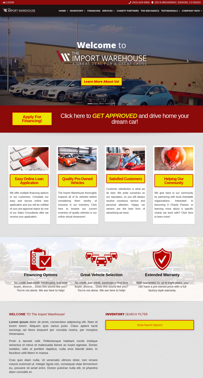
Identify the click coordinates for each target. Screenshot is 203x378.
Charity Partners (128, 10)
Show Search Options (149, 325)
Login (8, 2)
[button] (101, 81)
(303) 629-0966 (139, 2)
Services (108, 10)
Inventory (77, 10)
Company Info (192, 10)
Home (63, 10)
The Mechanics (150, 10)
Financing (93, 10)
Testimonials (170, 10)
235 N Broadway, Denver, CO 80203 (176, 2)
